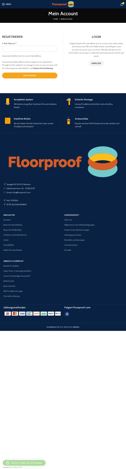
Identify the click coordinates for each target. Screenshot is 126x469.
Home (55, 19)
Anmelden (96, 63)
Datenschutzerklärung (43, 68)
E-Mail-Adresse (9, 43)
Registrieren (29, 75)
